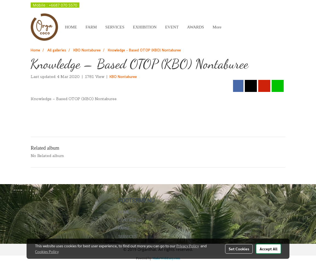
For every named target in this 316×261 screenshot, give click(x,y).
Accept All (268, 248)
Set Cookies (239, 248)
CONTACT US (130, 220)
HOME (71, 27)
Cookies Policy (47, 251)
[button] (230, 27)
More (217, 27)
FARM (91, 27)
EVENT (172, 27)
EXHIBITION (145, 27)
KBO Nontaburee (123, 77)
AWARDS (195, 27)
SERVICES (115, 27)
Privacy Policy (187, 245)
